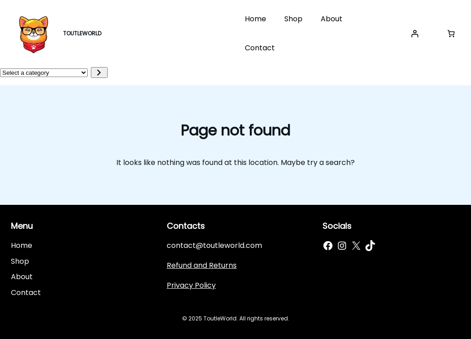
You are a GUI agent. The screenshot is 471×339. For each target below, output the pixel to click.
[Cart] (451, 33)
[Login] (415, 33)
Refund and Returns (202, 265)
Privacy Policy (191, 285)
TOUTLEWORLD (82, 33)
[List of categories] (44, 72)
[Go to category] (99, 72)
